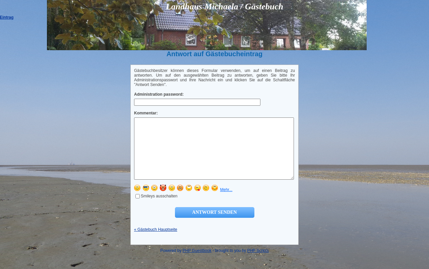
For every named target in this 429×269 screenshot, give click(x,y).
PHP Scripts (257, 262)
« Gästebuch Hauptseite (155, 241)
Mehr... (226, 201)
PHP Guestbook (197, 262)
